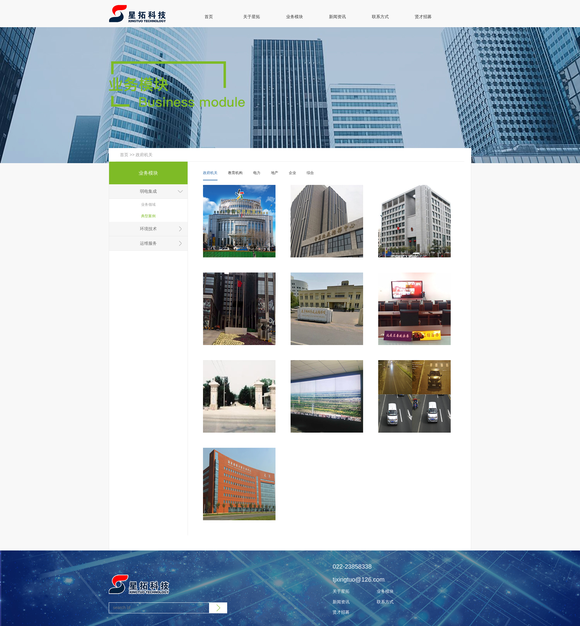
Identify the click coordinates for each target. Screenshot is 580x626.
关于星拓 (251, 16)
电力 (256, 173)
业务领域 (148, 204)
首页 (209, 16)
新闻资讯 (337, 16)
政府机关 (144, 154)
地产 (274, 173)
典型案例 (148, 216)
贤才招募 (423, 16)
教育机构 (235, 173)
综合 (310, 173)
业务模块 (294, 16)
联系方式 (380, 16)
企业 (292, 173)
